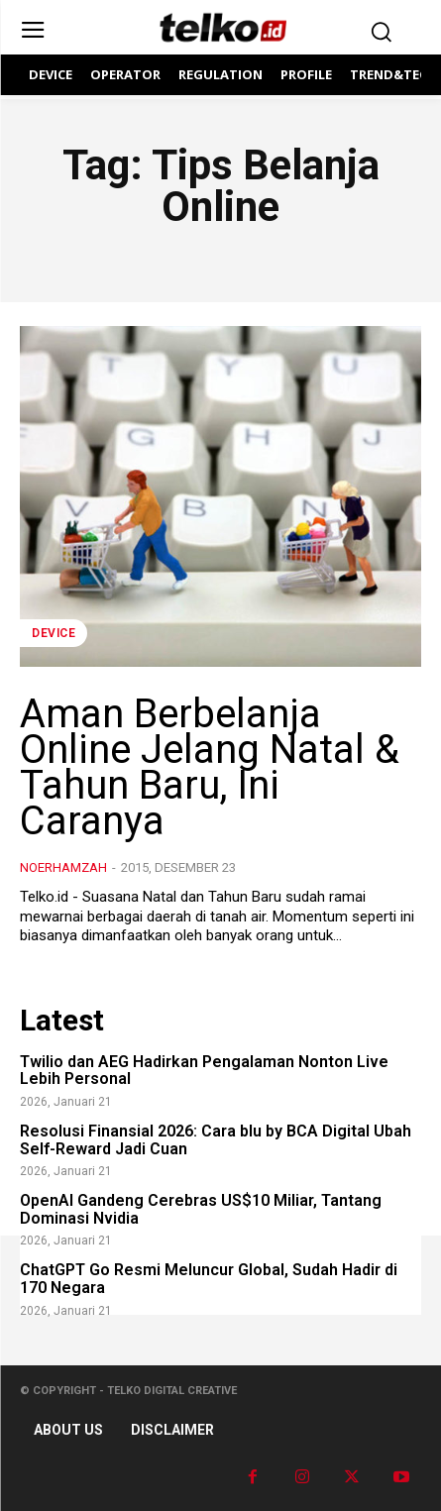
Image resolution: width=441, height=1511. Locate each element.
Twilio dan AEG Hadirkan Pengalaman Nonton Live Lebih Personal (204, 1070)
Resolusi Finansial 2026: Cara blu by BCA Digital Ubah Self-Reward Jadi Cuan (215, 1140)
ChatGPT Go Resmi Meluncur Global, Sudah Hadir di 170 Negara (208, 1278)
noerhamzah (63, 867)
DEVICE (53, 633)
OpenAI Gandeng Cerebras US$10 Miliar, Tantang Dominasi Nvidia (201, 1209)
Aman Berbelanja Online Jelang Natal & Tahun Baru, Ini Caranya (209, 767)
